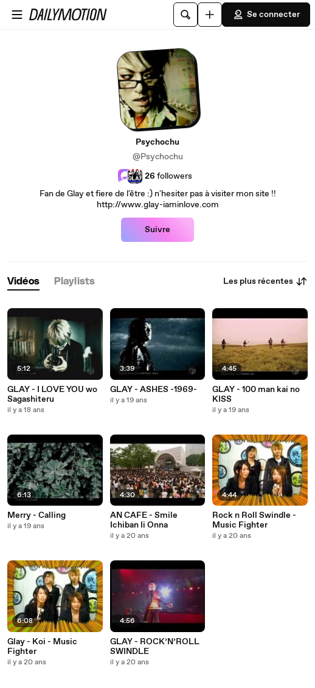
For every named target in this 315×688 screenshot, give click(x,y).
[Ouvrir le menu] (17, 14)
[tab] (23, 281)
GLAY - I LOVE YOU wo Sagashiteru (52, 394)
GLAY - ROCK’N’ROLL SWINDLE (154, 646)
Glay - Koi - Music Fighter (42, 646)
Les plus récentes (265, 281)
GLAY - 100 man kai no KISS (256, 394)
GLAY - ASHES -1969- (153, 389)
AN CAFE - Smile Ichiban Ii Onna (144, 520)
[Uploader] (210, 14)
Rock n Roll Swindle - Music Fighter (254, 520)
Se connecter (266, 15)
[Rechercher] (185, 14)
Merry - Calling (36, 515)
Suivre (157, 229)
